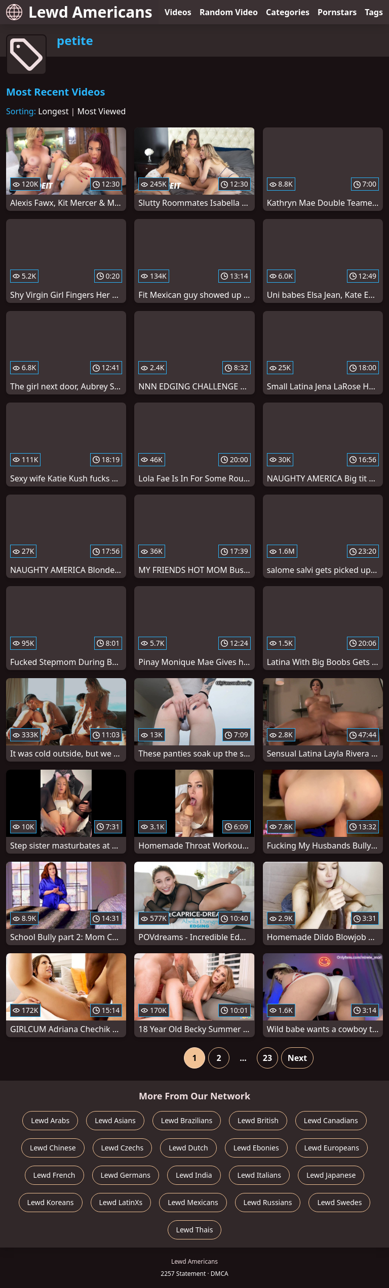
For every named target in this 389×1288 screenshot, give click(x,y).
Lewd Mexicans (193, 1202)
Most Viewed (101, 111)
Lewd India (194, 1175)
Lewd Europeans (331, 1147)
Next (297, 1057)
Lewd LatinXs (121, 1202)
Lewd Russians (268, 1202)
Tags (374, 12)
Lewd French (54, 1175)
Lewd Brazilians (186, 1120)
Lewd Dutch (188, 1147)
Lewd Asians (115, 1120)
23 (267, 1057)
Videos (178, 12)
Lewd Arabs (50, 1120)
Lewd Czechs (122, 1147)
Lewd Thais (194, 1229)
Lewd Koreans (50, 1202)
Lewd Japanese (331, 1175)
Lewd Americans (79, 12)
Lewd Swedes (339, 1202)
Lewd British (258, 1120)
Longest (53, 111)
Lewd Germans (125, 1175)
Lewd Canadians (331, 1120)
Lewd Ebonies (256, 1147)
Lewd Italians (259, 1175)
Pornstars (337, 12)
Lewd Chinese (52, 1147)
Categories (287, 12)
